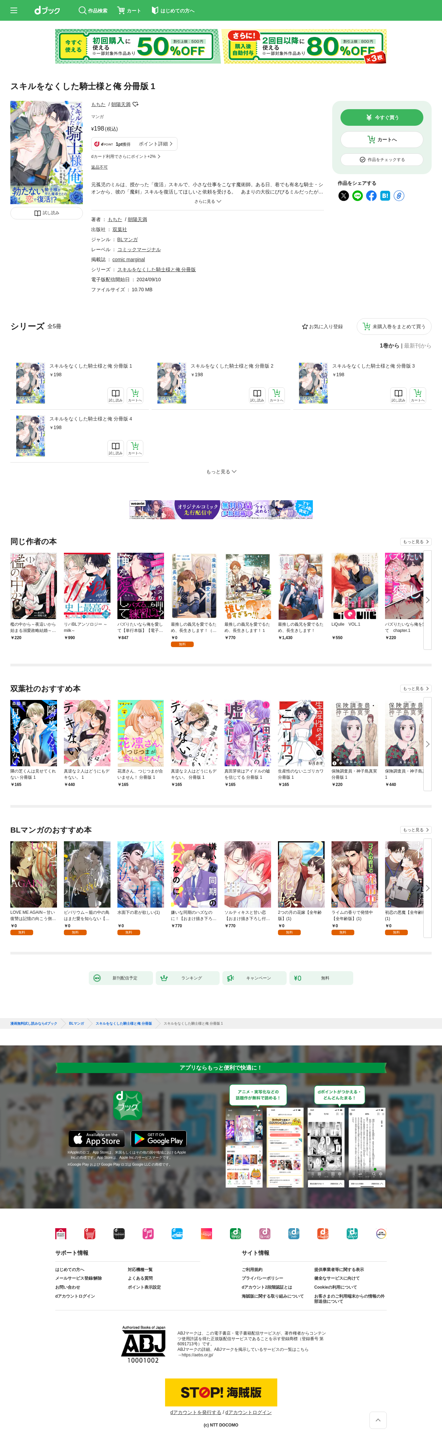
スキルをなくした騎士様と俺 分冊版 (156, 269)
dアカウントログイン (75, 1296)
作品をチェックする (386, 159)
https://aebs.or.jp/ (197, 1355)
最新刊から (418, 346)
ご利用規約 (252, 1269)
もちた (98, 104)
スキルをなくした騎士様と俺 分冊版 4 (90, 418)
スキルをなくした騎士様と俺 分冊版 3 (373, 366)
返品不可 (99, 167)
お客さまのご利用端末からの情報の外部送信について (349, 1299)
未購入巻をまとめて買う (399, 326)
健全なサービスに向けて (337, 1278)
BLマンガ (127, 239)
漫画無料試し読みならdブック (33, 1023)
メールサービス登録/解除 (78, 1278)
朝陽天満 (121, 104)
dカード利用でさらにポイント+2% (123, 156)
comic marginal (129, 259)
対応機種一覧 (140, 1269)
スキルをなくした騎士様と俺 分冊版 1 (90, 366)
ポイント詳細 (153, 143)
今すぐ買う (387, 117)
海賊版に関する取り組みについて (273, 1296)
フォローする (135, 104)
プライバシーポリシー (262, 1278)
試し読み (51, 212)
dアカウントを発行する (195, 1412)
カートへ (387, 139)
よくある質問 (140, 1278)
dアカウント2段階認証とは (267, 1287)
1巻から (390, 346)
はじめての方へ (69, 1269)
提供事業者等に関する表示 (339, 1269)
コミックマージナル (139, 249)
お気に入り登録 (326, 326)
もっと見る (413, 541)
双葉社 (120, 229)
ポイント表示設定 (144, 1287)
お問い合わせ (67, 1287)
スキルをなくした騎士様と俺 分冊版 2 (232, 366)
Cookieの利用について (335, 1287)
